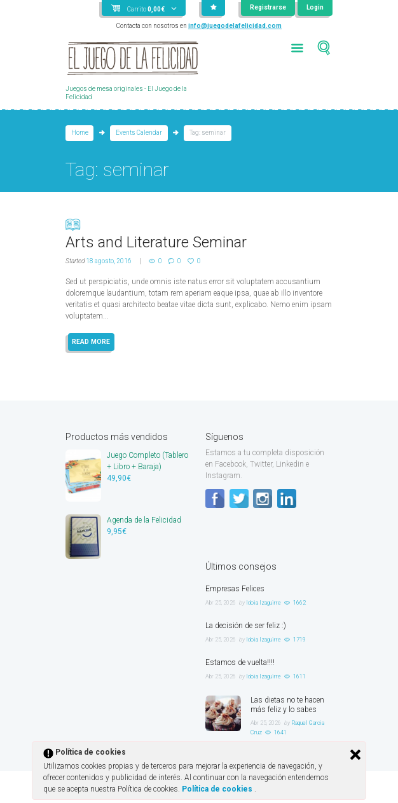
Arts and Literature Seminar (199, 233)
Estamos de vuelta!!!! (240, 662)
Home (79, 132)
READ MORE (91, 342)
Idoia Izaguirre (263, 603)
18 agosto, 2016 (109, 260)
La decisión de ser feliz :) (245, 625)
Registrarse (268, 7)
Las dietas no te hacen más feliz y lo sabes (287, 705)
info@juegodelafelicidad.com (235, 25)
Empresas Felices (234, 588)
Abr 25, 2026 (220, 603)
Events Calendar (139, 132)
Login (315, 7)
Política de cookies (218, 789)
